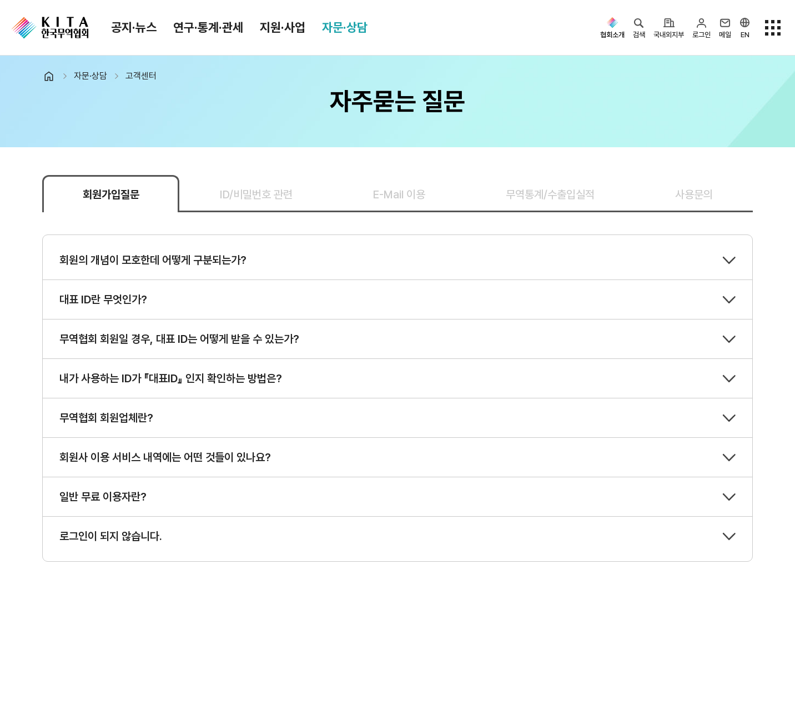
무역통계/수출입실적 (550, 194)
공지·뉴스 (134, 27)
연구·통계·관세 (208, 27)
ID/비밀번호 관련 (256, 194)
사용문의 (694, 194)
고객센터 (141, 76)
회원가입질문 (111, 194)
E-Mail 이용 (399, 194)
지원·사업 (282, 27)
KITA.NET (50, 27)
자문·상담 (345, 27)
